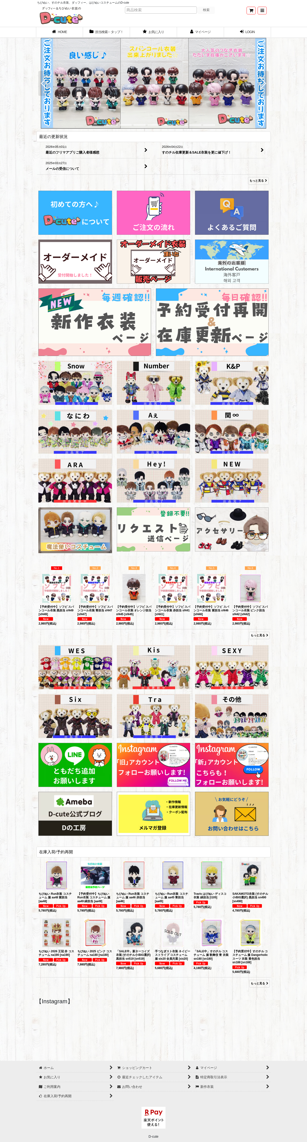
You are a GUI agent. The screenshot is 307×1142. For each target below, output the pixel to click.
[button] (262, 10)
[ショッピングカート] (251, 10)
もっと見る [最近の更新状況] (258, 181)
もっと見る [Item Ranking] (259, 635)
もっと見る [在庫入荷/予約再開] (259, 983)
